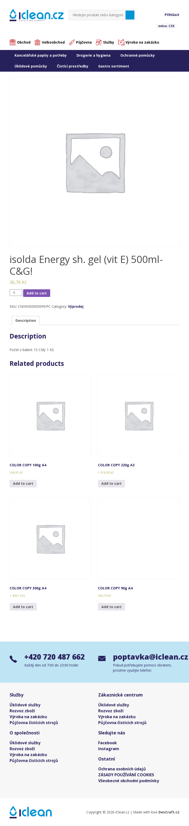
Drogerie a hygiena (93, 55)
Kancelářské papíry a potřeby (41, 55)
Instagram (108, 748)
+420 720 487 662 (56, 657)
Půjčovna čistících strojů (34, 722)
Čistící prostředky (72, 66)
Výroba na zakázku (142, 42)
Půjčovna (84, 42)
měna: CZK (166, 26)
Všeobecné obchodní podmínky (128, 780)
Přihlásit (172, 14)
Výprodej (75, 306)
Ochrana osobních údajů (122, 769)
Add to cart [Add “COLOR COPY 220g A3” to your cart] (111, 483)
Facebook (107, 742)
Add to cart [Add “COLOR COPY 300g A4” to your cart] (23, 606)
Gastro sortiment (113, 66)
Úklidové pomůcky (31, 66)
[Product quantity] (16, 292)
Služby (108, 42)
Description (26, 320)
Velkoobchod (53, 42)
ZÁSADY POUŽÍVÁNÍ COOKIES (126, 774)
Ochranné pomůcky (137, 55)
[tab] (26, 320)
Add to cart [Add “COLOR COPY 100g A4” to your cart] (23, 483)
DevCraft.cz (168, 812)
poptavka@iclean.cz (146, 657)
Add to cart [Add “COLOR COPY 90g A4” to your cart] (111, 606)
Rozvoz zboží (22, 710)
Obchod (24, 42)
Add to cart (37, 293)
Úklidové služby (25, 705)
